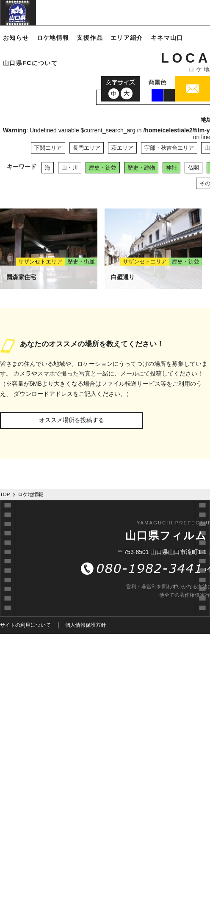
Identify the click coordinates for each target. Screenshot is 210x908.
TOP (5, 494)
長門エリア (86, 148)
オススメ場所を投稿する (71, 420)
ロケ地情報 (53, 37)
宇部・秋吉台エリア (169, 148)
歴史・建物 (141, 168)
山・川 (69, 168)
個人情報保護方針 (85, 625)
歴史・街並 (102, 168)
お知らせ (16, 37)
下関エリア (48, 148)
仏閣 (193, 168)
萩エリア (122, 148)
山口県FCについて (30, 63)
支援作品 (90, 37)
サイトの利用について (25, 625)
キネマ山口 (167, 37)
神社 (171, 168)
